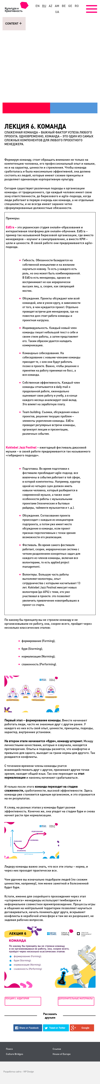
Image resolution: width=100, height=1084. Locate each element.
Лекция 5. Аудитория (17, 998)
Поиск (9, 1049)
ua (57, 11)
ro (77, 5)
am (57, 5)
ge (70, 5)
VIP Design (28, 1071)
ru (44, 5)
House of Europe (62, 1054)
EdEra (10, 227)
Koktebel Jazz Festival (21, 447)
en (37, 5)
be (64, 5)
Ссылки (57, 1049)
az (50, 5)
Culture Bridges (14, 1054)
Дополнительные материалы (75, 998)
